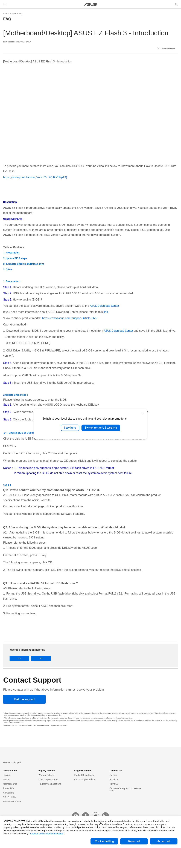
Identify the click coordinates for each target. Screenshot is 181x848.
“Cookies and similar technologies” (46, 833)
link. (106, 312)
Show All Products (12, 801)
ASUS (5, 14)
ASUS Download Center (118, 330)
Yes (19, 658)
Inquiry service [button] (47, 770)
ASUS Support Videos (84, 779)
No (41, 658)
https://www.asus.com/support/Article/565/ (70, 318)
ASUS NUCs (9, 797)
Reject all (134, 841)
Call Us (113, 775)
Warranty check (46, 775)
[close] (142, 413)
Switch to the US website (101, 427)
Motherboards (10, 784)
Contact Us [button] (116, 770)
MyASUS (114, 784)
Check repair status (48, 779)
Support (13, 14)
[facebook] (85, 815)
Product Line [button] (10, 770)
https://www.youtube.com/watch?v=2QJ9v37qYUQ (35, 177)
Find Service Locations (50, 784)
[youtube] (75, 815)
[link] (90, 4)
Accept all (163, 841)
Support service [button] (82, 770)
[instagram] (105, 815)
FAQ (20, 14)
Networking (8, 793)
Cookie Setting (104, 841)
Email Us (114, 779)
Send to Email (169, 48)
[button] (4, 4)
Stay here (70, 427)
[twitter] (95, 815)
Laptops (7, 775)
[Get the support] (24, 699)
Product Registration (84, 775)
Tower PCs (8, 788)
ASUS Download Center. (104, 305)
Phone (6, 779)
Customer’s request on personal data (125, 789)
